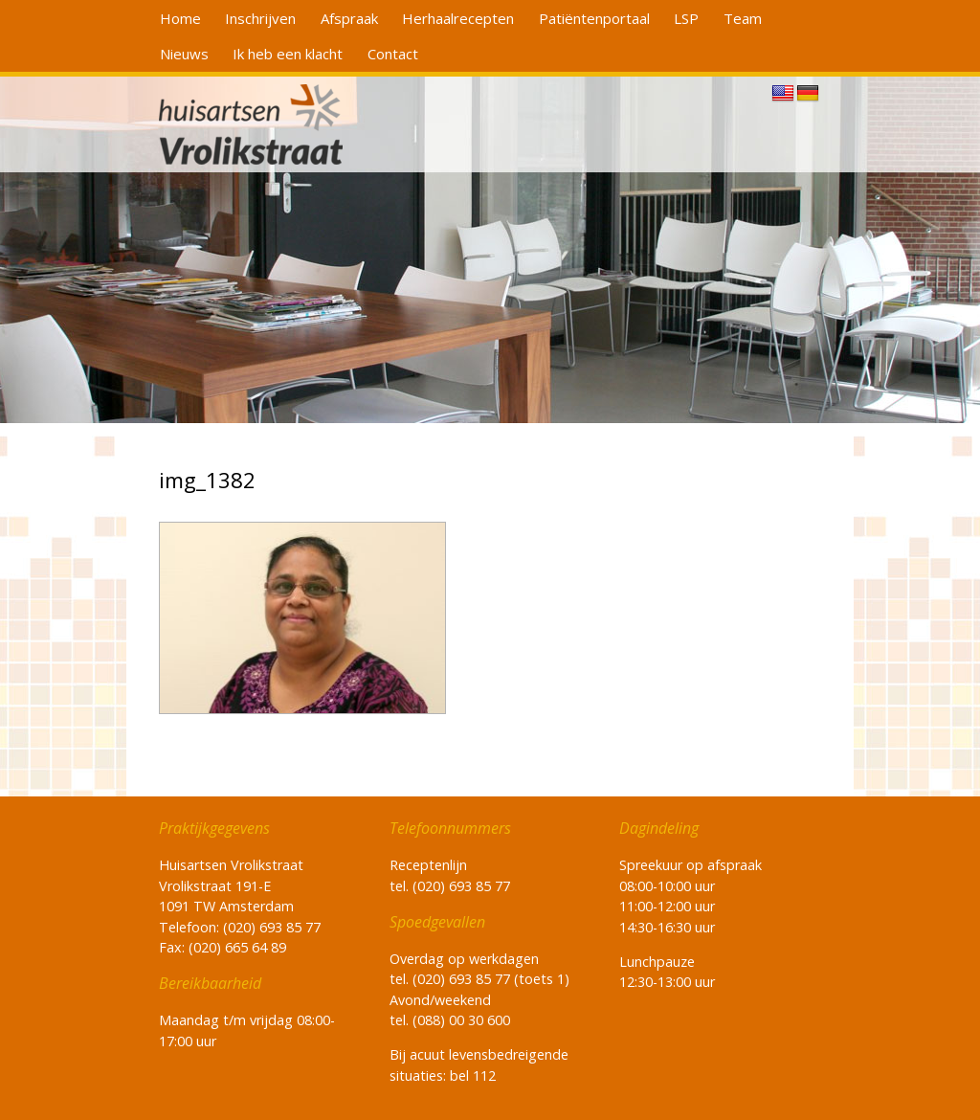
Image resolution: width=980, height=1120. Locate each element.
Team (743, 18)
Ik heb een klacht (288, 53)
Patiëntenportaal (594, 18)
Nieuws (184, 53)
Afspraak (349, 18)
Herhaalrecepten (458, 18)
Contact (393, 53)
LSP (686, 18)
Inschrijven (260, 18)
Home (180, 18)
